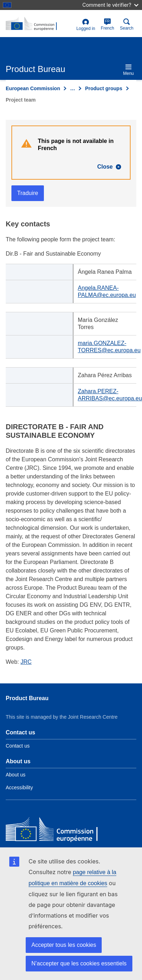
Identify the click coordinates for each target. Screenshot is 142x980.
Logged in (85, 25)
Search (126, 24)
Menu (128, 69)
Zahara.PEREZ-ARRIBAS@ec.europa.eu (110, 394)
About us (15, 775)
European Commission (33, 88)
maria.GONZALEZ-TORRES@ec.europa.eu (109, 346)
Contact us (18, 746)
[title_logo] (39, 24)
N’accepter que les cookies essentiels (79, 963)
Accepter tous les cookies (63, 945)
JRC (26, 662)
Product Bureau (27, 698)
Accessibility (19, 787)
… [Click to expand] (72, 88)
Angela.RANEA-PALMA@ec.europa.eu (107, 291)
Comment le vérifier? (110, 5)
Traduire (27, 193)
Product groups (103, 88)
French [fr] (107, 24)
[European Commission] (57, 831)
